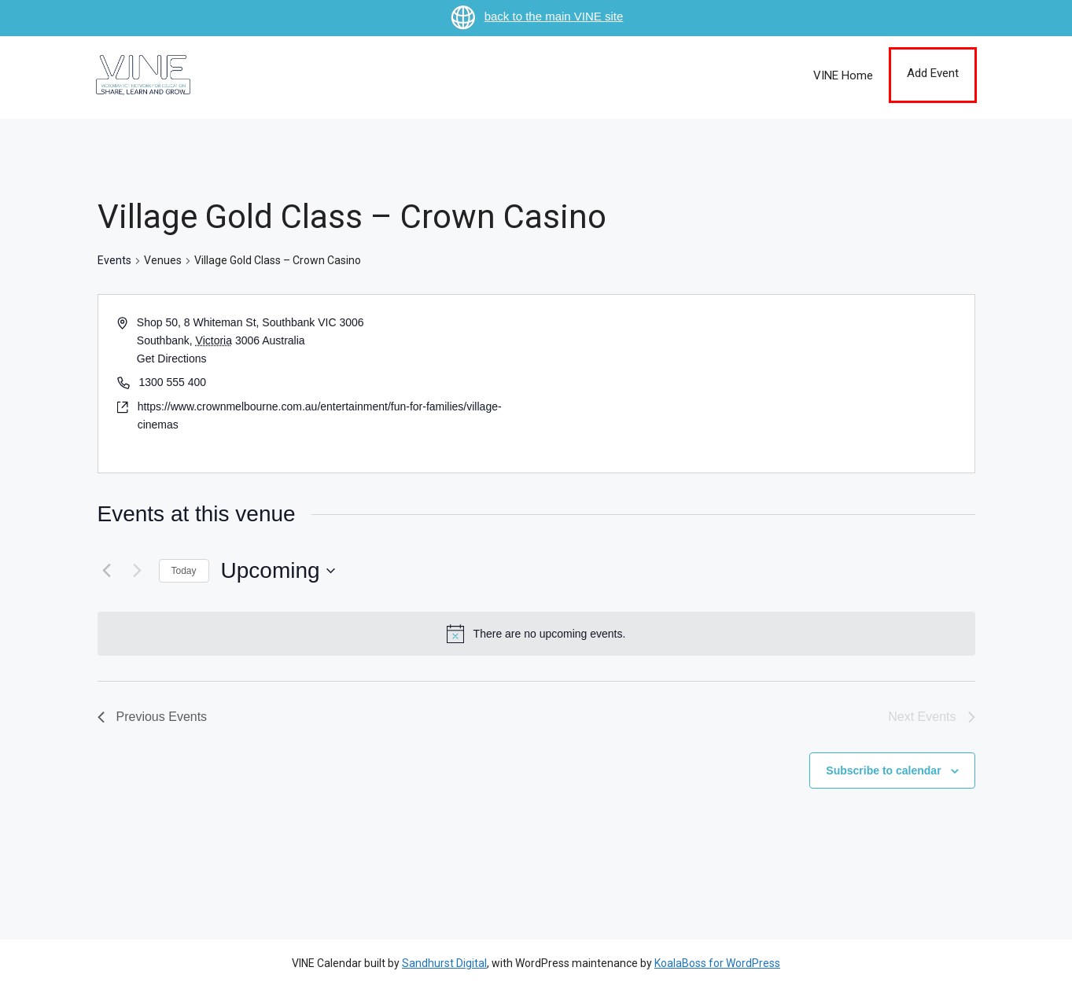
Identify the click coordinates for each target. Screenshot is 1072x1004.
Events (114, 260)
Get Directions (172, 358)
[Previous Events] (107, 570)
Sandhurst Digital (444, 963)
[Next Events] (137, 570)
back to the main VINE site (536, 16)
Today (184, 570)
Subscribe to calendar (883, 770)
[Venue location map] (754, 384)
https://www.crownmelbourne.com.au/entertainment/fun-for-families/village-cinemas (320, 415)
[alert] (536, 634)
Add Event (933, 73)
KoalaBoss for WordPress (717, 963)
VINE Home (843, 75)
